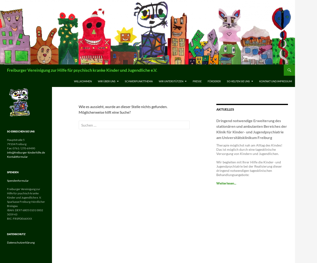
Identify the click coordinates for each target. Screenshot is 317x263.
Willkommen (83, 81)
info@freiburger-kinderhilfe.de (26, 152)
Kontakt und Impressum (275, 81)
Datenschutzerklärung (21, 242)
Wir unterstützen (171, 81)
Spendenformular (18, 180)
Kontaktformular (17, 156)
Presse (197, 81)
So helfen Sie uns (238, 81)
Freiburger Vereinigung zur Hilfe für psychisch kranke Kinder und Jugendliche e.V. (82, 70)
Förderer (214, 81)
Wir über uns (106, 81)
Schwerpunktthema (139, 81)
